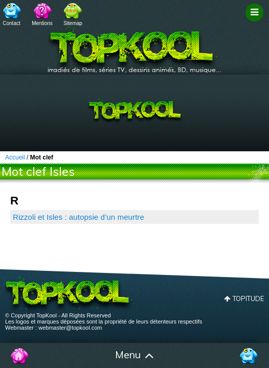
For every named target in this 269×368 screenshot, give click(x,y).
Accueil (20, 356)
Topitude (248, 298)
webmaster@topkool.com (70, 328)
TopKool (134, 46)
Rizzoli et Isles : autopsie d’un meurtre (78, 217)
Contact (11, 23)
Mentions (42, 23)
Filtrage (255, 21)
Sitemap (72, 23)
